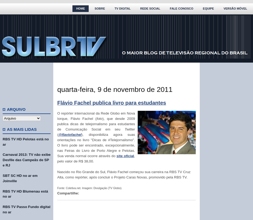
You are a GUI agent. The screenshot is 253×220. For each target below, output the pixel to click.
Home (80, 8)
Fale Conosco (181, 8)
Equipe (208, 8)
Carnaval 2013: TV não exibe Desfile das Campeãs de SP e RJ (27, 160)
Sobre (100, 8)
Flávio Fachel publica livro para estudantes (111, 103)
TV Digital (122, 8)
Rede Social (150, 8)
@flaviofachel (69, 135)
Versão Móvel (235, 8)
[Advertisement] (27, 83)
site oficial (125, 156)
